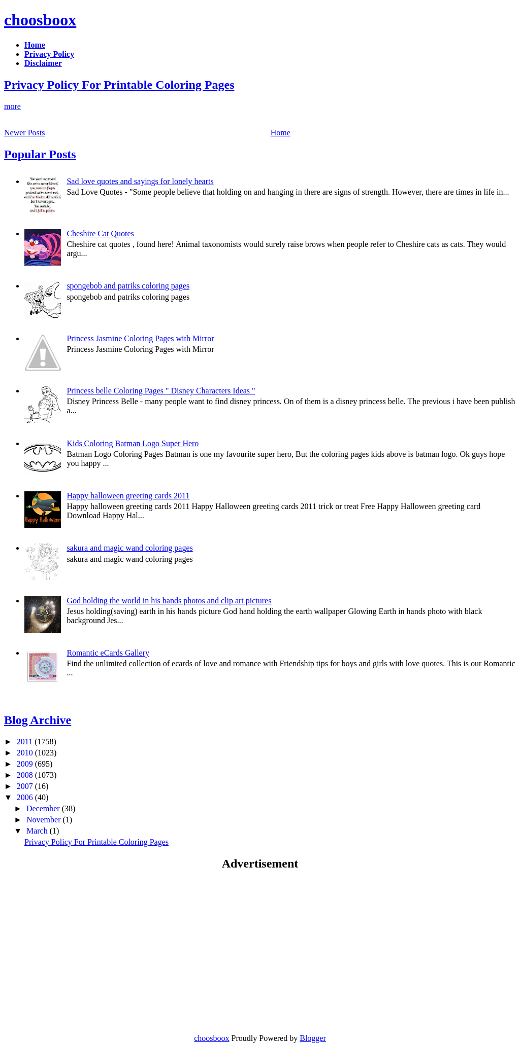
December (44, 808)
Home (280, 132)
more (12, 106)
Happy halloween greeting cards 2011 (128, 495)
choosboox (40, 20)
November (44, 819)
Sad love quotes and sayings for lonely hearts (140, 181)
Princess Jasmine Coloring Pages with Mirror (140, 338)
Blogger (313, 1038)
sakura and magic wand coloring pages (129, 548)
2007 (26, 786)
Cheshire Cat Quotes (100, 233)
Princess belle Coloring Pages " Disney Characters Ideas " (161, 390)
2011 (26, 741)
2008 (26, 775)
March (38, 830)
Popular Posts (40, 154)
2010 (26, 752)
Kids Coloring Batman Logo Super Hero (133, 443)
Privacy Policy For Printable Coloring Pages (119, 84)
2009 (26, 764)
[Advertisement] (89, 952)
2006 (26, 797)
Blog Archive (37, 720)
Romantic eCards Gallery (108, 652)
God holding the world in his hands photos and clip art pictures (169, 600)
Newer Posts (24, 132)
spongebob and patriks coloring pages (128, 285)
